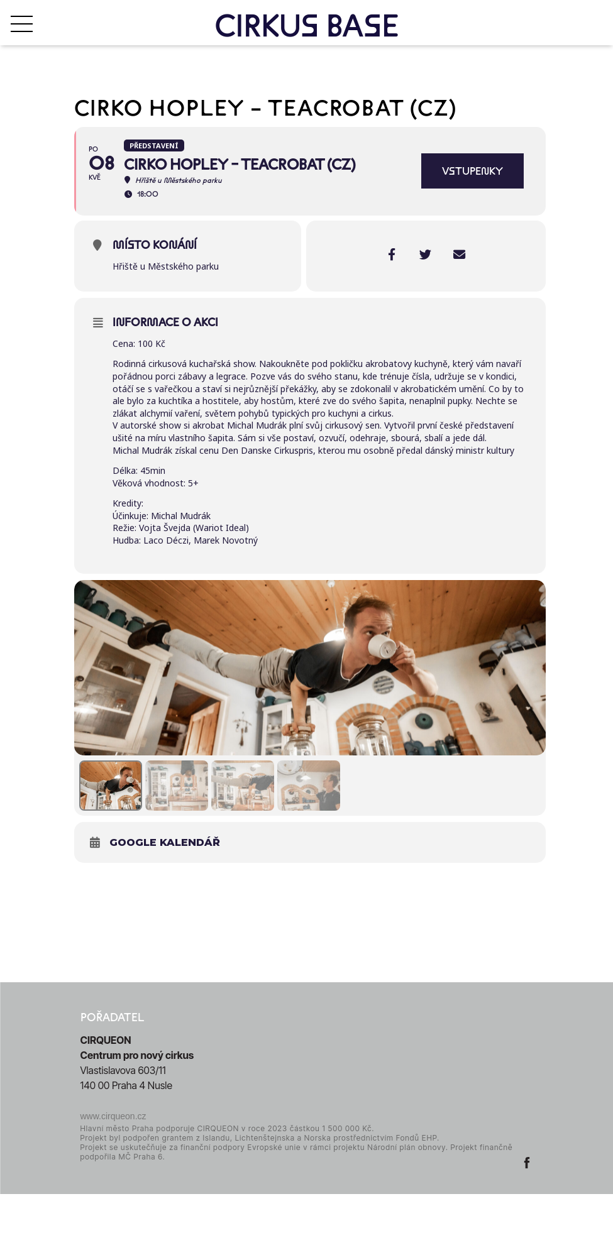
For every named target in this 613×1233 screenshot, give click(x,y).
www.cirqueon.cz (113, 1155)
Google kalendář (164, 881)
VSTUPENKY (472, 171)
